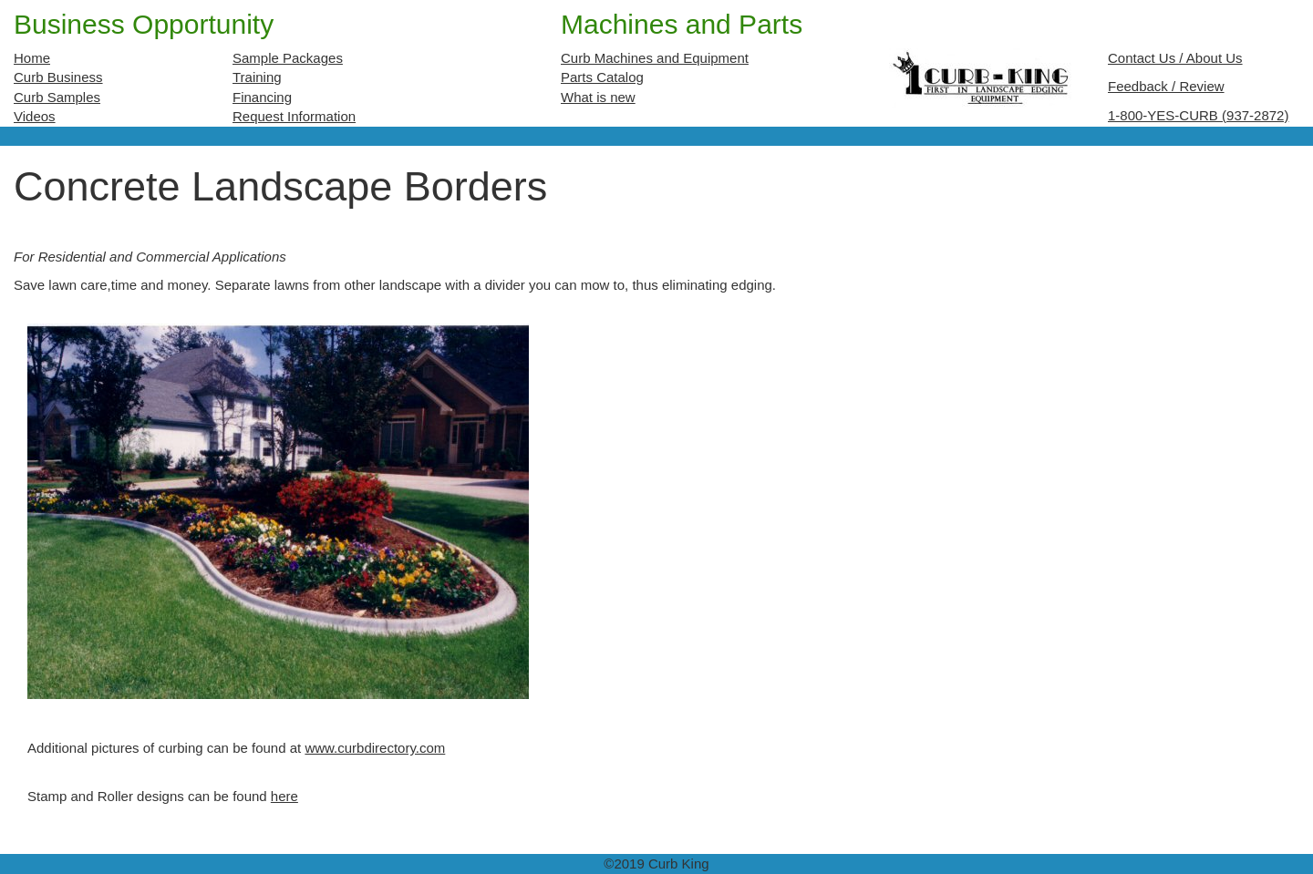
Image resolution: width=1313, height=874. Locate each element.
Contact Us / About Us (1175, 58)
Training (257, 77)
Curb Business (58, 77)
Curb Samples (57, 97)
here (284, 796)
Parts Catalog (602, 77)
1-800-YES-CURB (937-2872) (1198, 115)
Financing (262, 97)
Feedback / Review (1166, 86)
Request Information (294, 116)
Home (32, 58)
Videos (35, 116)
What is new (598, 97)
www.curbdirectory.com (375, 748)
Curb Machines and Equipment (655, 58)
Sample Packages (288, 58)
